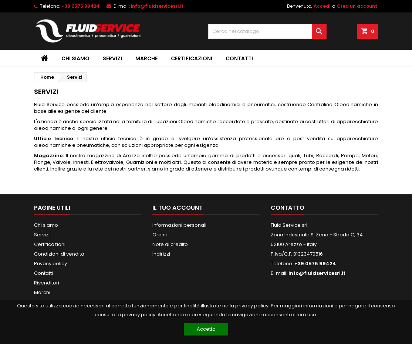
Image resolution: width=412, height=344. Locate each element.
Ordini (159, 234)
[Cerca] (267, 31)
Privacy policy (50, 263)
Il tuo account (177, 207)
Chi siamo (75, 58)
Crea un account (357, 6)
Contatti (239, 58)
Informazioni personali (179, 225)
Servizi (112, 58)
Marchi (42, 292)
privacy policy (138, 314)
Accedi (322, 6)
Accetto (206, 329)
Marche (146, 58)
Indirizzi (161, 253)
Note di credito (170, 244)
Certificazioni (191, 58)
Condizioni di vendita (59, 253)
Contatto (287, 207)
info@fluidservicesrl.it (157, 6)
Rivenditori (46, 282)
